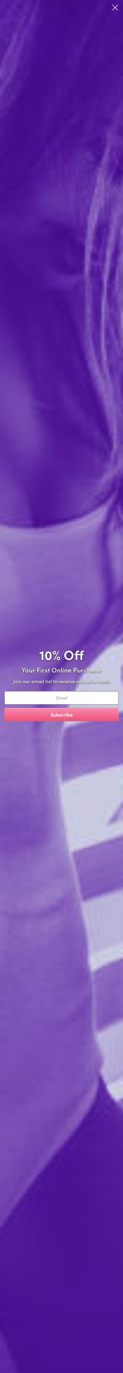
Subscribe (62, 714)
